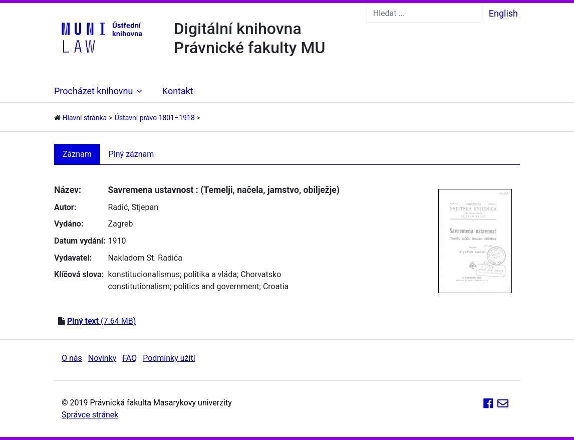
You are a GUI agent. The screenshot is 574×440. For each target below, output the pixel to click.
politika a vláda (210, 274)
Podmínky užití (169, 358)
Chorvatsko (260, 274)
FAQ (129, 358)
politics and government (216, 286)
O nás (72, 358)
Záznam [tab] (77, 154)
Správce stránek (90, 414)
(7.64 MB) (101, 321)
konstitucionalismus (144, 274)
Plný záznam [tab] (131, 154)
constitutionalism (139, 286)
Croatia (276, 286)
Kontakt (177, 91)
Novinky (102, 358)
